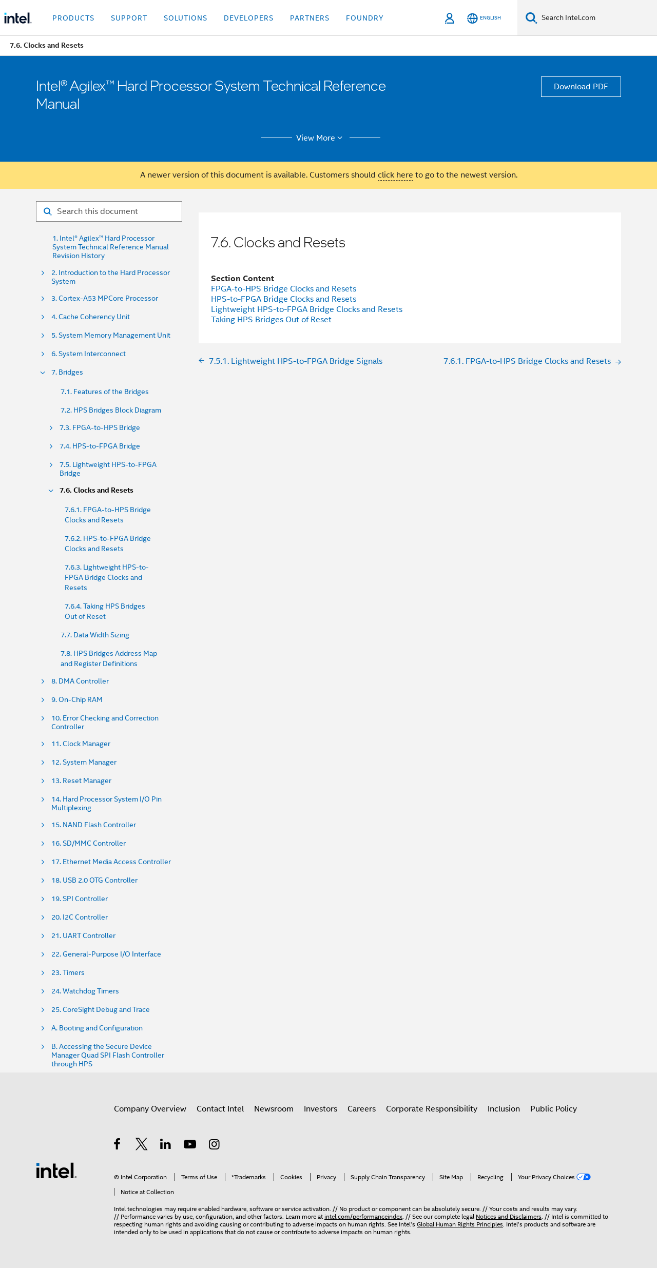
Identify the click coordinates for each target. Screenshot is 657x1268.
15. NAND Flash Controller (93, 825)
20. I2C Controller (79, 917)
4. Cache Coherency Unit (90, 317)
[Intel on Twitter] (142, 1146)
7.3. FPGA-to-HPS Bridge (100, 427)
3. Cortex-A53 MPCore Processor (104, 298)
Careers (361, 1109)
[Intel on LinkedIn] (166, 1146)
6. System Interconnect (88, 353)
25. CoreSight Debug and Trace (100, 1009)
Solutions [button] (185, 18)
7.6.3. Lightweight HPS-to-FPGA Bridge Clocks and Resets (107, 577)
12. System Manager (84, 762)
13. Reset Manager (81, 780)
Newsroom (274, 1109)
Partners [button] (310, 18)
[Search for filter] (109, 211)
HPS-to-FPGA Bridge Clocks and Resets (283, 299)
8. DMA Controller (80, 681)
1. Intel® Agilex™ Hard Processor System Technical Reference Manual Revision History (110, 247)
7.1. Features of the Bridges (105, 391)
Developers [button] (249, 18)
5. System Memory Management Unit (110, 335)
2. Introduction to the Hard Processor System (110, 277)
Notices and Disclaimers (509, 1216)
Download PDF (581, 87)
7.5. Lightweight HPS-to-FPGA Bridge (108, 469)
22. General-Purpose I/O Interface (106, 954)
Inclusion (504, 1109)
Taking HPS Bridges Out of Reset (271, 320)
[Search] (531, 17)
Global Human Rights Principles (460, 1224)
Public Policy (553, 1109)
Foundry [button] (365, 18)
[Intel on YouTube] (191, 1146)
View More (321, 138)
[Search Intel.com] (597, 18)
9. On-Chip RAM (77, 699)
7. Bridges (67, 372)
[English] (484, 18)
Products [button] (73, 18)
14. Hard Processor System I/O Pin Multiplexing (106, 803)
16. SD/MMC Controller (88, 843)
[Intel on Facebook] (118, 1146)
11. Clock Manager (80, 743)
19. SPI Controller (79, 898)
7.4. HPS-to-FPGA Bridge (100, 446)
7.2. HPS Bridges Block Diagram (111, 410)
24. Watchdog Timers (85, 991)
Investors (320, 1109)
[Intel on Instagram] (215, 1146)
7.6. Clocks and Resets (96, 490)
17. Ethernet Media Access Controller (111, 861)
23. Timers (68, 972)
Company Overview (150, 1109)
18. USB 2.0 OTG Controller (94, 880)
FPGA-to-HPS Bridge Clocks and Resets (283, 289)
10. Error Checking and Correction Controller (105, 722)
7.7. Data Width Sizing (95, 634)
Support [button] (129, 18)
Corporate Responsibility (431, 1109)
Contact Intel (220, 1109)
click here (395, 175)
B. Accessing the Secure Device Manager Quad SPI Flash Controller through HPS (107, 1055)
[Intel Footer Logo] (56, 1170)
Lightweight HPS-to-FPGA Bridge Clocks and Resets (306, 309)
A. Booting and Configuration (97, 1028)
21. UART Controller (83, 935)
